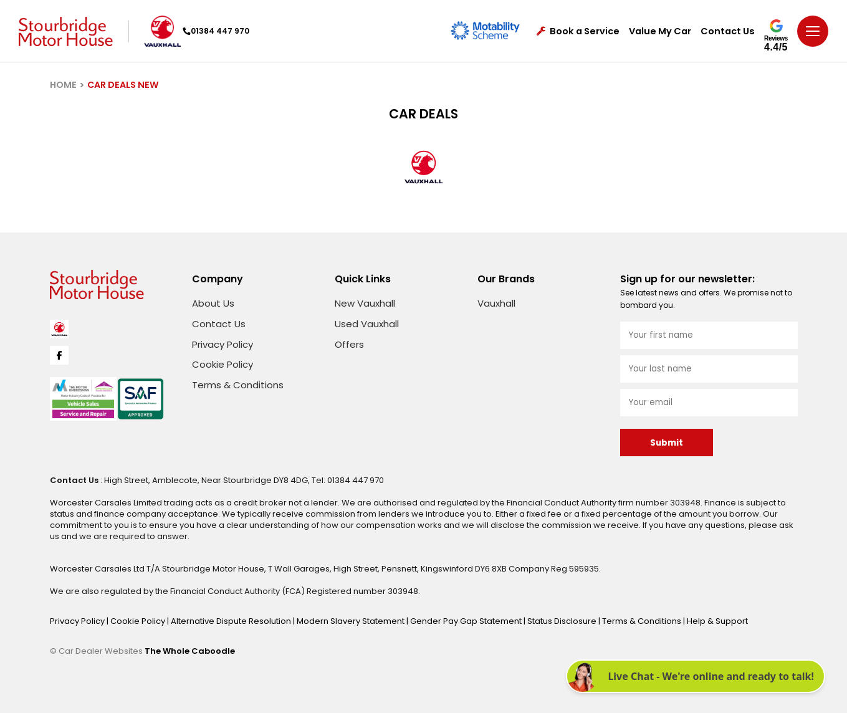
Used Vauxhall (367, 323)
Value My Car (660, 31)
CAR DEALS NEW (123, 85)
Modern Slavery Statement (351, 621)
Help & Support (717, 621)
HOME (63, 85)
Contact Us (728, 31)
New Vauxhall (365, 303)
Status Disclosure (562, 621)
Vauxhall (496, 303)
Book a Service (578, 31)
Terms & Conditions (238, 384)
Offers (349, 344)
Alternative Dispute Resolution (232, 621)
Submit (666, 443)
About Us (213, 303)
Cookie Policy (222, 364)
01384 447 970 (216, 31)
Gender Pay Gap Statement (467, 621)
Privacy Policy (222, 344)
